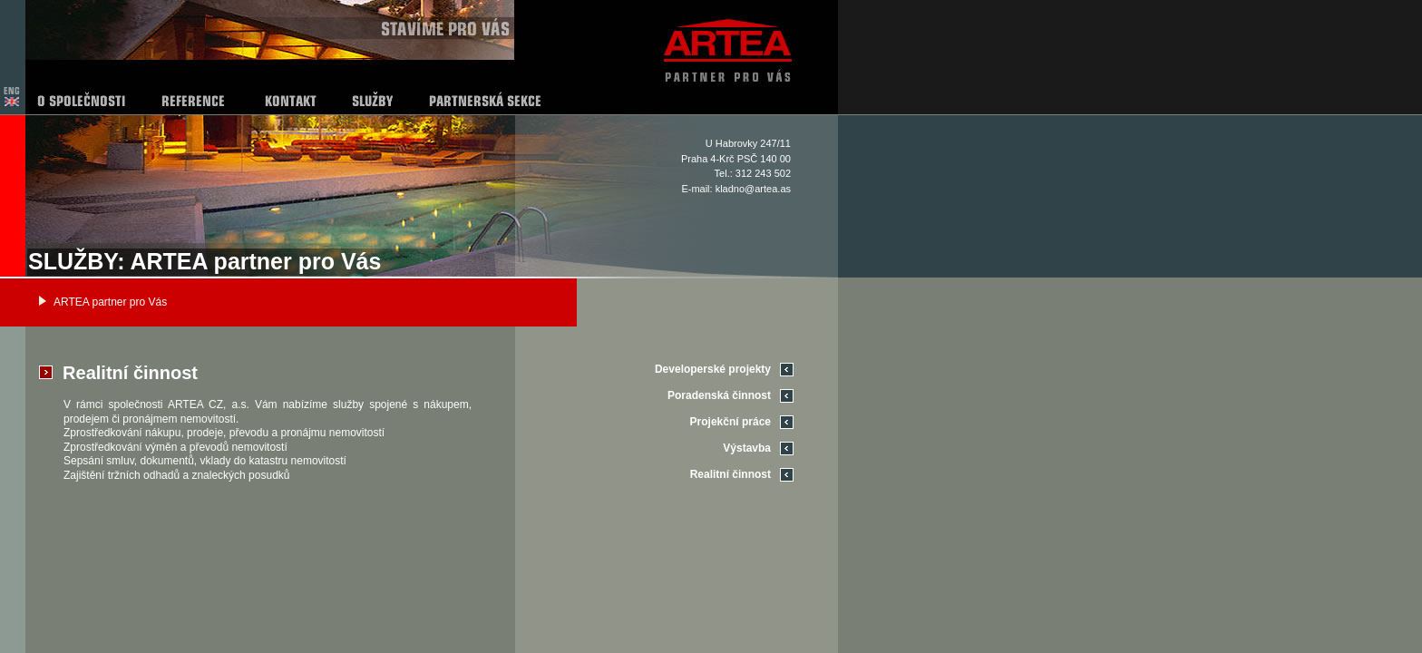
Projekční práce (730, 421)
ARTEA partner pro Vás (110, 302)
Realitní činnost (730, 474)
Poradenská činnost (719, 395)
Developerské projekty (713, 369)
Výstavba (747, 448)
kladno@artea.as (753, 188)
